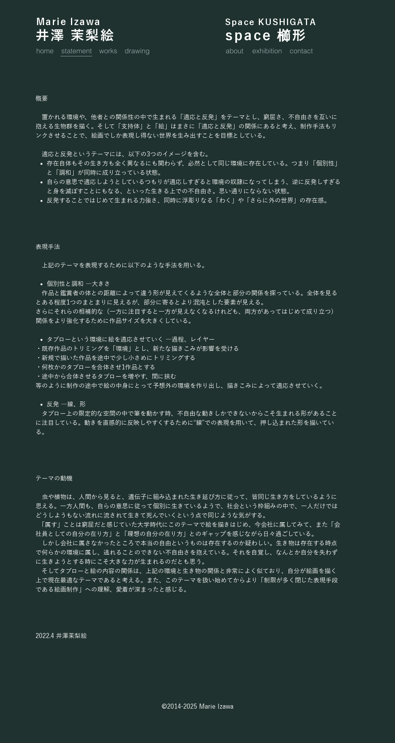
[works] (110, 51)
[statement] (79, 51)
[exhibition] (270, 51)
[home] (47, 51)
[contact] (304, 51)
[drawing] (139, 51)
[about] (236, 51)
